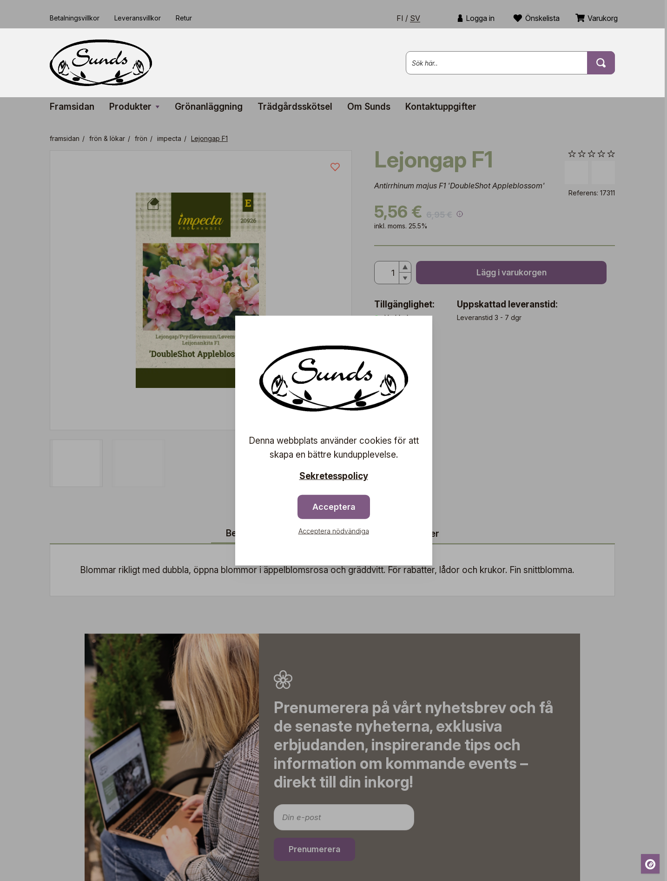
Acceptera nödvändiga (333, 530)
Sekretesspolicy (333, 476)
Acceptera (333, 506)
